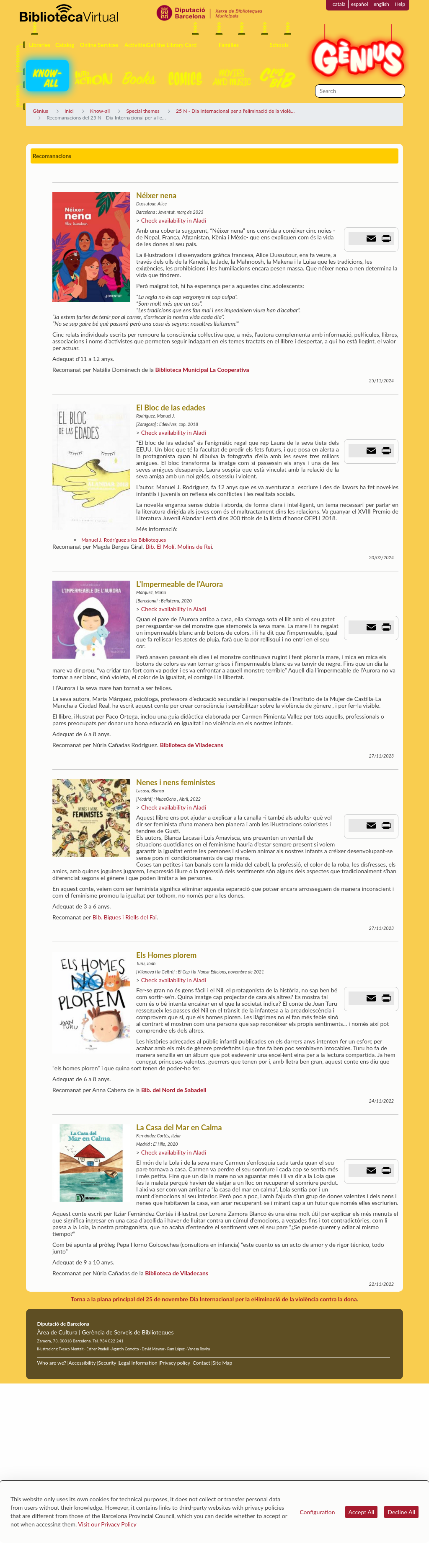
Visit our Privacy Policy (107, 1524)
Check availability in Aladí (173, 220)
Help (400, 4)
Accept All (362, 1512)
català (339, 4)
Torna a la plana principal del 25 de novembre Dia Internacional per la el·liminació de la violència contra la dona (214, 1299)
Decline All (401, 1512)
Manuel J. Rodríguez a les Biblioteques (123, 540)
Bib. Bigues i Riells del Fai (125, 917)
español (359, 4)
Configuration (317, 1512)
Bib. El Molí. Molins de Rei (178, 546)
